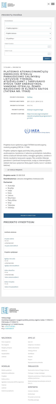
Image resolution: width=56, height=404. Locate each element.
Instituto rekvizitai (33, 391)
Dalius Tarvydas (9, 282)
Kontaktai (33, 387)
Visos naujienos (6, 342)
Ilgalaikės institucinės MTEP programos (13, 382)
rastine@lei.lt (9, 328)
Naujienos (7, 338)
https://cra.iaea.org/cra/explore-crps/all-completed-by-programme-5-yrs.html (39, 116)
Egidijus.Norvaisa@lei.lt (12, 266)
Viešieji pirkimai (32, 351)
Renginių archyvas (7, 348)
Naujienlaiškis (5, 354)
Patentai (4, 385)
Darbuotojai (31, 394)
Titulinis (7, 67)
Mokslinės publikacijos (8, 373)
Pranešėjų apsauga (33, 400)
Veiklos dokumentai (33, 348)
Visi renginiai (5, 345)
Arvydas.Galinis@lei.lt (11, 246)
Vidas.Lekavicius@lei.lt (11, 277)
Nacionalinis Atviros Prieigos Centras (38, 370)
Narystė (30, 356)
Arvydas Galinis (9, 239)
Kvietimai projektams (8, 391)
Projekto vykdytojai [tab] (28, 215)
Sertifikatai (31, 354)
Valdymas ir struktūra (34, 345)
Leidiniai (4, 356)
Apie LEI (31, 338)
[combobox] (28, 28)
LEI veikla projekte (14, 170)
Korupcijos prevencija (34, 397)
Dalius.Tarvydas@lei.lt (11, 287)
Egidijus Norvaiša (10, 259)
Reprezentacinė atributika (35, 362)
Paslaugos (33, 366)
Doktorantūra (5, 379)
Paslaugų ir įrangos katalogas (36, 373)
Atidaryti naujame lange (35, 110)
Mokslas (6, 366)
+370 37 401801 (10, 326)
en (48, 4)
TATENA (29, 97)
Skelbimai (4, 351)
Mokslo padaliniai (7, 370)
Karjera (30, 359)
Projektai (17, 67)
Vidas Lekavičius (9, 270)
